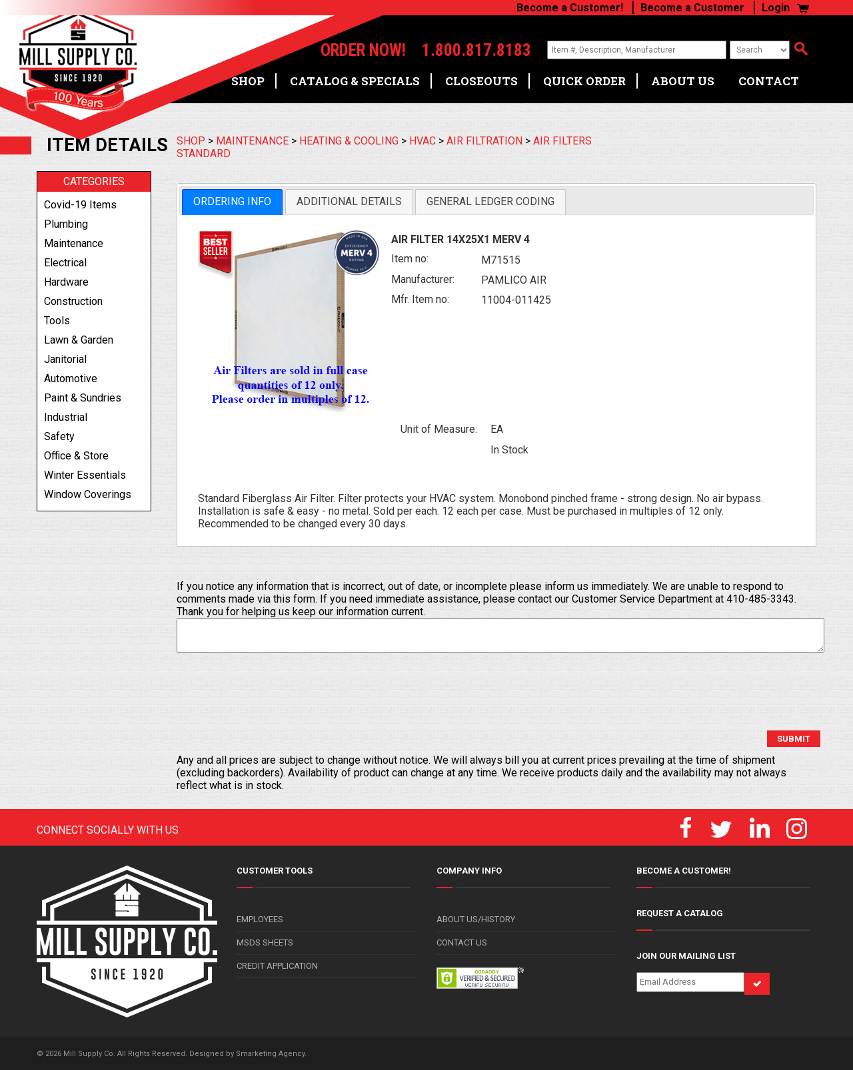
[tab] (232, 202)
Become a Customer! (569, 7)
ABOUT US (682, 81)
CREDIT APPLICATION (277, 966)
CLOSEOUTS (481, 81)
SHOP (248, 81)
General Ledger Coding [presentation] (490, 201)
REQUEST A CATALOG (679, 913)
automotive (70, 378)
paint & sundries (82, 398)
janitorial (65, 359)
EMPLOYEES (260, 919)
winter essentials (85, 475)
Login (776, 7)
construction (73, 301)
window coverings (87, 494)
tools (57, 320)
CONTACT (768, 81)
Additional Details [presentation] (349, 201)
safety (59, 436)
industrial (65, 417)
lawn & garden (78, 340)
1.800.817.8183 (476, 50)
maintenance (73, 243)
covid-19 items (80, 204)
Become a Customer (692, 7)
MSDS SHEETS (265, 942)
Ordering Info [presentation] (232, 201)
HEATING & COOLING (349, 140)
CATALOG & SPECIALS (355, 81)
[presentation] (278, 692)
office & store (76, 455)
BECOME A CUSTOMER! (683, 871)
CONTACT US (461, 942)
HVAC (422, 140)
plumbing (66, 224)
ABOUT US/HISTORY (475, 919)
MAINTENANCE (252, 140)
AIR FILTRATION (484, 140)
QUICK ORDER (584, 81)
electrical (65, 262)
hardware (66, 282)
